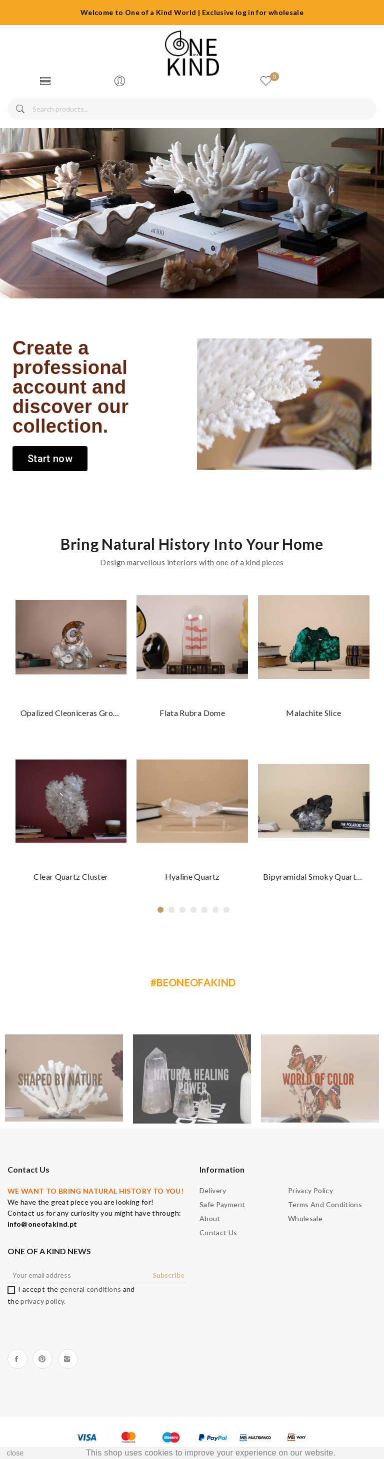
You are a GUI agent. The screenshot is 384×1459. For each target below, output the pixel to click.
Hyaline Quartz (192, 876)
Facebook (18, 1359)
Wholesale (305, 1218)
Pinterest (42, 1359)
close (15, 1453)
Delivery (213, 1190)
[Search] (192, 109)
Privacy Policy (310, 1190)
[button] (50, 458)
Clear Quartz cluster (71, 876)
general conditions (90, 1289)
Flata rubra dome (193, 712)
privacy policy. (43, 1301)
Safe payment (222, 1204)
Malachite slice (314, 712)
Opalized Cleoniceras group (71, 712)
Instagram (68, 1359)
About (210, 1218)
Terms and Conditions (325, 1204)
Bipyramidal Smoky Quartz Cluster (314, 876)
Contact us (219, 1232)
